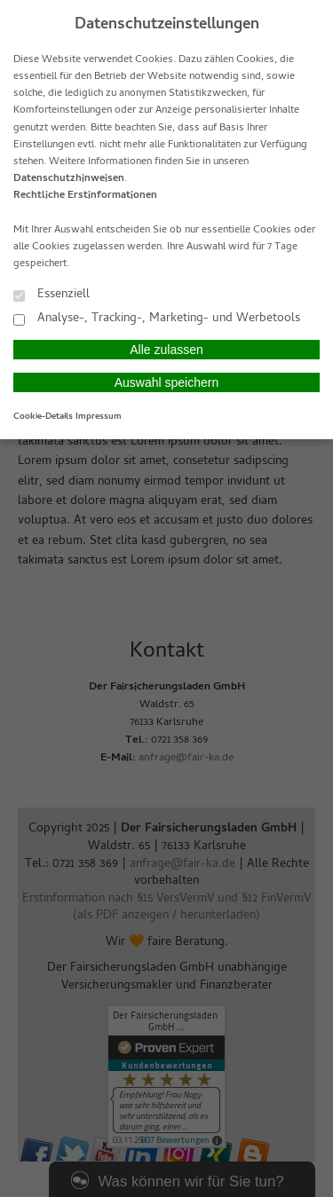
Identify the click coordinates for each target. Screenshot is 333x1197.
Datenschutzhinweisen (68, 179)
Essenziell (51, 294)
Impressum (98, 417)
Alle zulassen (166, 350)
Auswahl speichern (167, 382)
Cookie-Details (43, 417)
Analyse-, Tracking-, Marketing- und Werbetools (156, 318)
